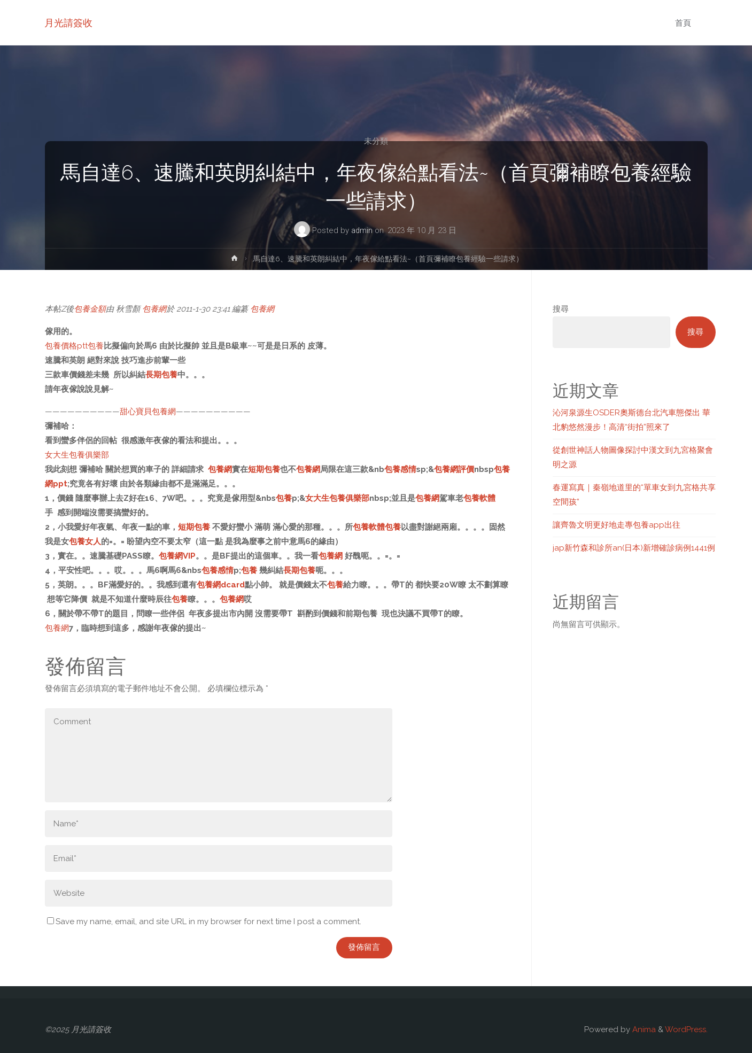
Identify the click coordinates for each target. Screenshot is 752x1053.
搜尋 (561, 309)
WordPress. (686, 1029)
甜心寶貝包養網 (148, 411)
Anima (643, 1029)
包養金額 (90, 309)
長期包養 (161, 375)
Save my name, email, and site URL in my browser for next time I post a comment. (204, 921)
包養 (96, 346)
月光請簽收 (69, 22)
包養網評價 (454, 469)
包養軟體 (479, 498)
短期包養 (264, 469)
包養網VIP (177, 556)
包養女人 (85, 541)
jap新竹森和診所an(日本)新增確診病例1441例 (634, 548)
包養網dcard (221, 585)
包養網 (154, 309)
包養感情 (400, 469)
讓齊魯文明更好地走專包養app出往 (616, 525)
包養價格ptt (66, 346)
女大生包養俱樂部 (77, 455)
